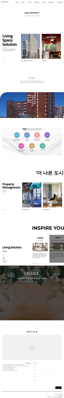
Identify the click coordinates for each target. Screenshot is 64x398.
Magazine (36, 2)
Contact (44, 2)
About (23, 2)
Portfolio (29, 2)
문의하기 (58, 387)
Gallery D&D (51, 2)
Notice (17, 2)
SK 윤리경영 (60, 2)
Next (6, 209)
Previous (2, 209)
